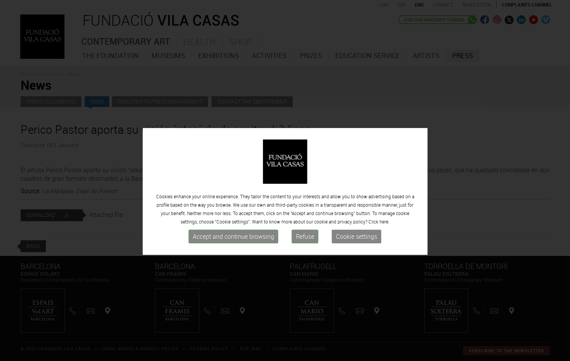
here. (384, 233)
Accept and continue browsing (233, 247)
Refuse (305, 247)
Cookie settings (356, 247)
